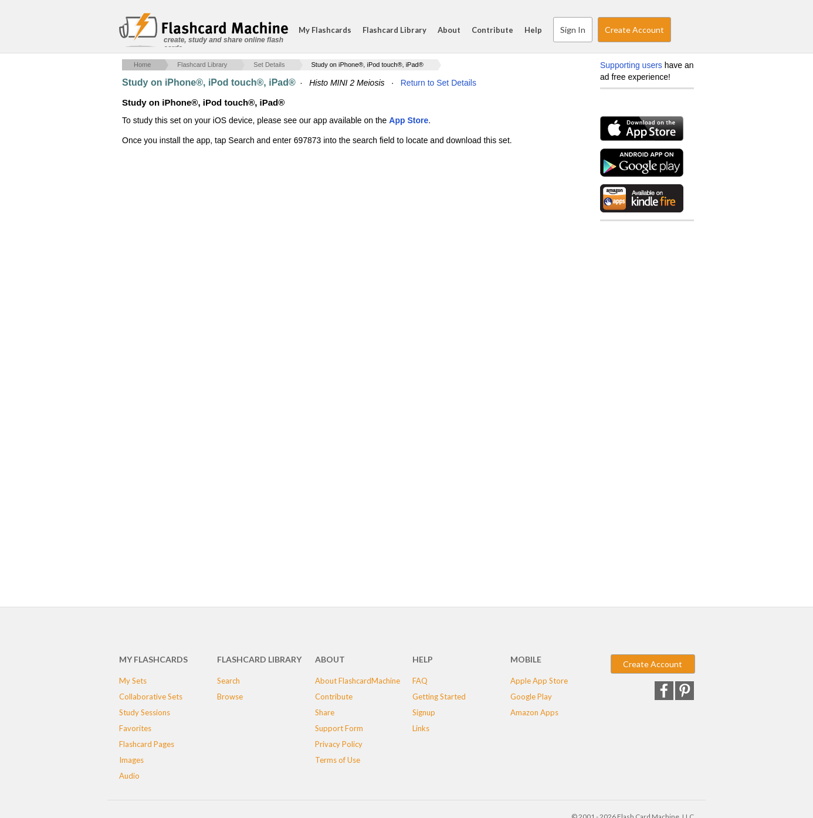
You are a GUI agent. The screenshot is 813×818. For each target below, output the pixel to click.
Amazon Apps (534, 712)
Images (131, 760)
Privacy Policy (339, 744)
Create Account (634, 30)
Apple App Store (539, 680)
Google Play (531, 696)
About (449, 30)
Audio (129, 775)
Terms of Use (337, 760)
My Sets (133, 680)
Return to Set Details (438, 82)
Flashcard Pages (146, 744)
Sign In (572, 30)
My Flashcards (325, 30)
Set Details (268, 64)
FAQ (420, 680)
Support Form (339, 728)
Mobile (525, 659)
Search (682, 30)
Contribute (492, 30)
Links (420, 728)
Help (533, 30)
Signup (423, 712)
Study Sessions (144, 712)
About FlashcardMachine (357, 680)
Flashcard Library (394, 30)
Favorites (135, 728)
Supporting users (631, 65)
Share (324, 712)
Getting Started (439, 696)
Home (142, 64)
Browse (230, 696)
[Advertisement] (335, 241)
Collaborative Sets (150, 696)
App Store (408, 120)
